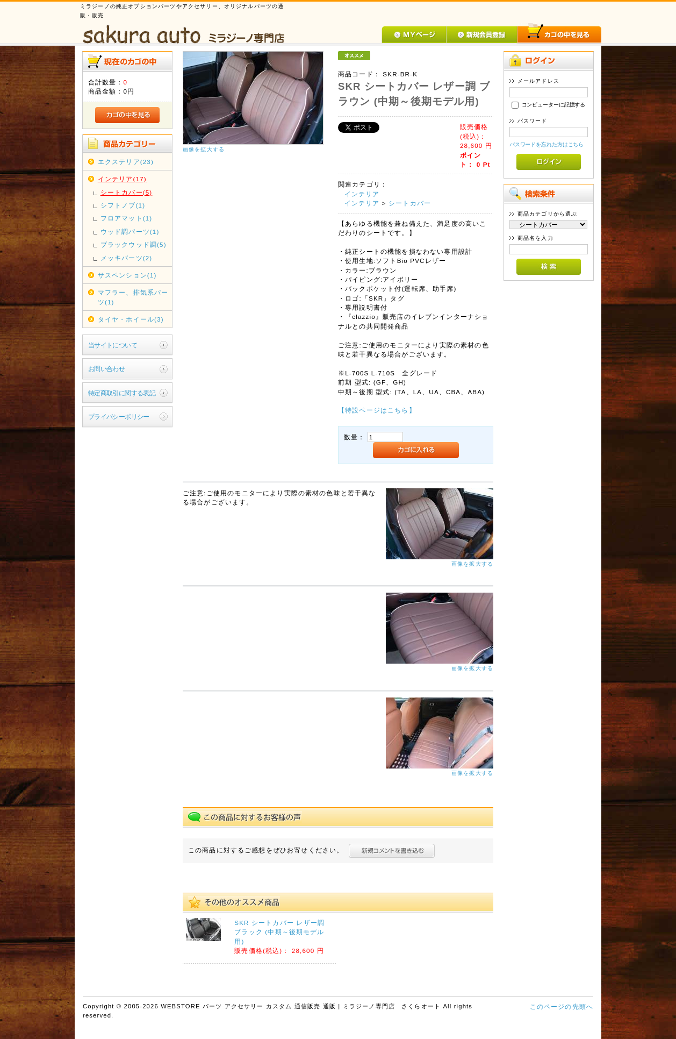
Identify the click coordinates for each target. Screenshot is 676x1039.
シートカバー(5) (126, 192)
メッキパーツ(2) (126, 257)
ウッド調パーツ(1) (130, 231)
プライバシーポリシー (118, 416)
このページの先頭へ (561, 1006)
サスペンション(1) (127, 275)
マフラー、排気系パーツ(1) (133, 297)
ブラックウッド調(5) (133, 244)
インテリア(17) (122, 178)
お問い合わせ (106, 368)
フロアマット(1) (126, 218)
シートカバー (410, 203)
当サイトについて (112, 344)
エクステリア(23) (126, 161)
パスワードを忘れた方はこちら (546, 144)
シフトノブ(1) (122, 205)
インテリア (362, 193)
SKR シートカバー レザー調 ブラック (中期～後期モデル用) (279, 932)
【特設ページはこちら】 (377, 410)
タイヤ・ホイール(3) (131, 319)
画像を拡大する (204, 149)
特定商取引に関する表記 (122, 392)
